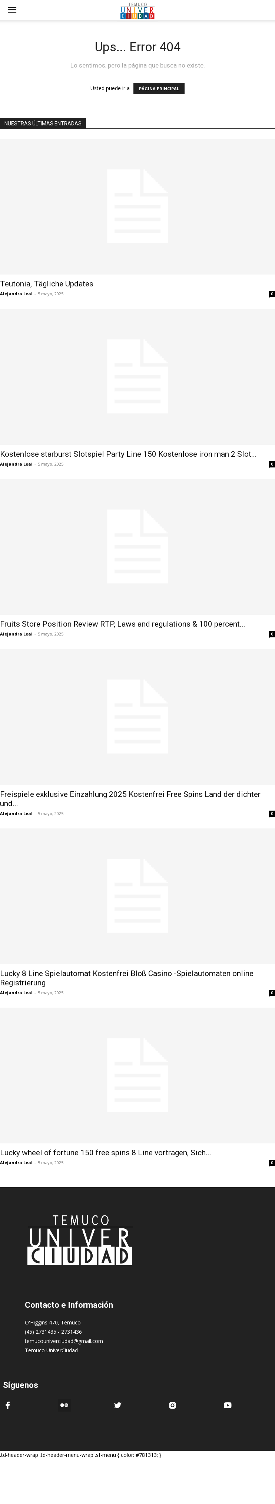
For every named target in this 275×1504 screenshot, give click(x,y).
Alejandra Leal (16, 293)
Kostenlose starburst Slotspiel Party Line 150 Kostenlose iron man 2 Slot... (128, 454)
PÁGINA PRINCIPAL (159, 88)
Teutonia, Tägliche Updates (46, 283)
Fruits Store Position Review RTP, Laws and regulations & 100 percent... (122, 624)
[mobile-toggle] (12, 10)
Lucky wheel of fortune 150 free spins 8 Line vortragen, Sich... (105, 1152)
